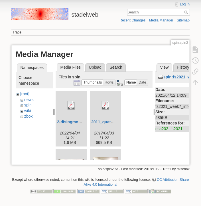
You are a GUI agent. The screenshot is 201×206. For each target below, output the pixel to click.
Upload (95, 67)
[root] (24, 94)
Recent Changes (132, 20)
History (183, 67)
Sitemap (183, 20)
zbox (28, 116)
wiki (27, 110)
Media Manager (161, 20)
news (29, 99)
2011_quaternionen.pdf (113, 122)
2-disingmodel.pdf (74, 122)
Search (187, 12)
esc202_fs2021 (168, 128)
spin (28, 105)
